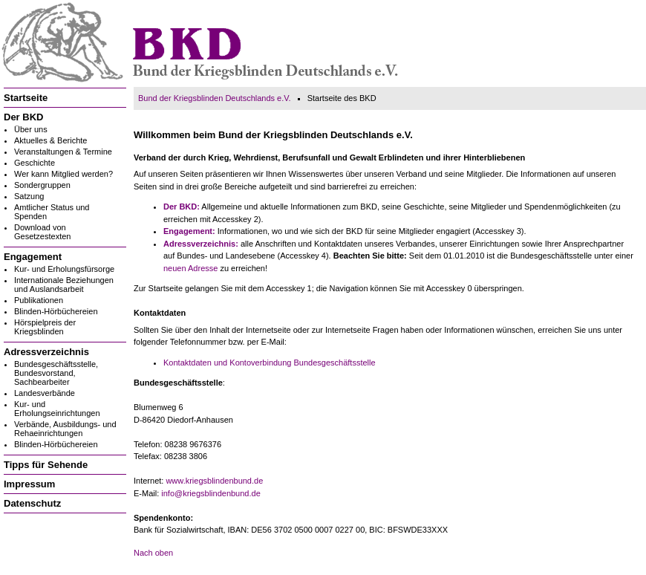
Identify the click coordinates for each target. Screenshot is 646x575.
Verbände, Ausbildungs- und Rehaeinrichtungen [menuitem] (65, 429)
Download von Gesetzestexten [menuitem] (42, 232)
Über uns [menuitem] (31, 129)
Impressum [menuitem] (29, 484)
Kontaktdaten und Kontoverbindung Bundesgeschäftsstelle (269, 362)
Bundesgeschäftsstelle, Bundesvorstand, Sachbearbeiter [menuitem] (56, 373)
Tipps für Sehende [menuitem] (46, 464)
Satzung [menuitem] (29, 196)
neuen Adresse (190, 268)
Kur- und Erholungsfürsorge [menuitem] (64, 268)
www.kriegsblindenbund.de (214, 480)
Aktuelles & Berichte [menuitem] (50, 140)
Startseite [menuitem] (26, 97)
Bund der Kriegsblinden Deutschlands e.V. (214, 98)
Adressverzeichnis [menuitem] (46, 351)
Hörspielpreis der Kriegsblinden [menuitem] (45, 327)
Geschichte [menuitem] (34, 162)
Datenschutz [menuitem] (32, 503)
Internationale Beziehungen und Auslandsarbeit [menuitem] (64, 284)
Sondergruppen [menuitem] (42, 185)
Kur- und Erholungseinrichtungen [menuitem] (57, 409)
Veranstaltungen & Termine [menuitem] (63, 151)
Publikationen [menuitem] (38, 300)
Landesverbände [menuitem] (44, 393)
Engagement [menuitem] (33, 256)
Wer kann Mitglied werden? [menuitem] (63, 173)
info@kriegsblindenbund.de (210, 493)
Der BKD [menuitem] (23, 117)
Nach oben (153, 552)
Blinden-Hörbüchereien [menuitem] (56, 311)
